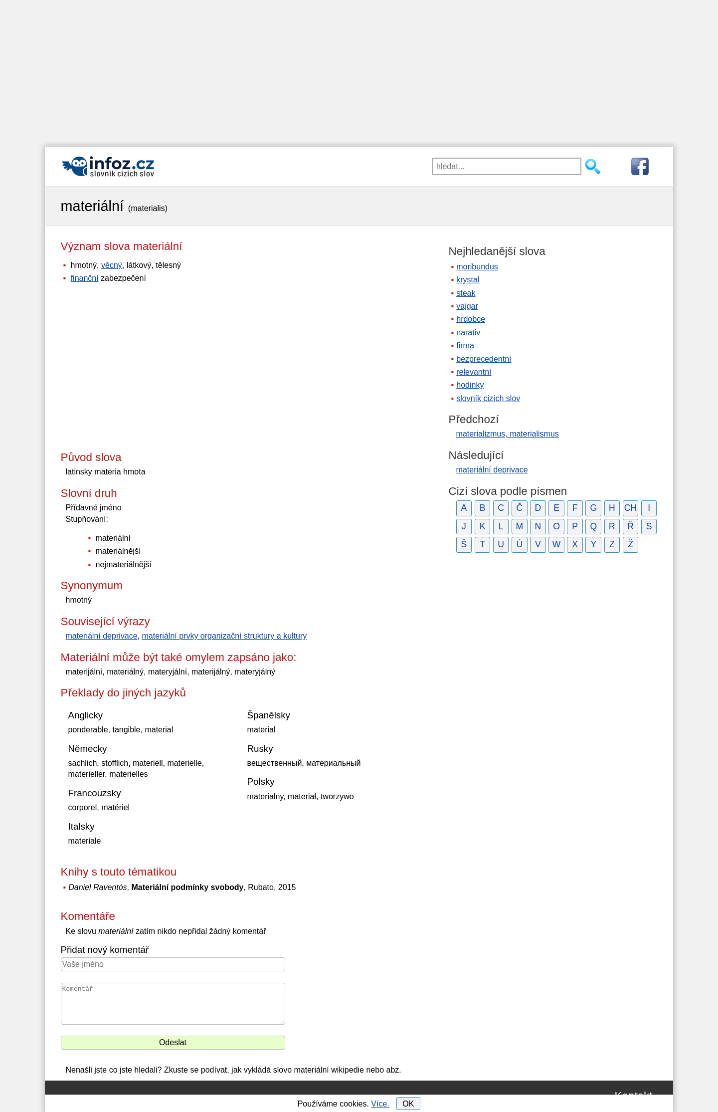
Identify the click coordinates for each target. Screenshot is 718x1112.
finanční (85, 278)
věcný (111, 265)
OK (408, 1104)
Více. (380, 1104)
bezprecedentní (483, 359)
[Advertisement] (359, 70)
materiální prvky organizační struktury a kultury (224, 636)
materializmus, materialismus (507, 434)
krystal (467, 279)
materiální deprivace (102, 636)
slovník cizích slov (488, 398)
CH (630, 508)
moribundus (477, 266)
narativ (468, 332)
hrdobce (470, 319)
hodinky (470, 385)
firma (465, 345)
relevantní (473, 372)
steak (465, 293)
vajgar (467, 306)
